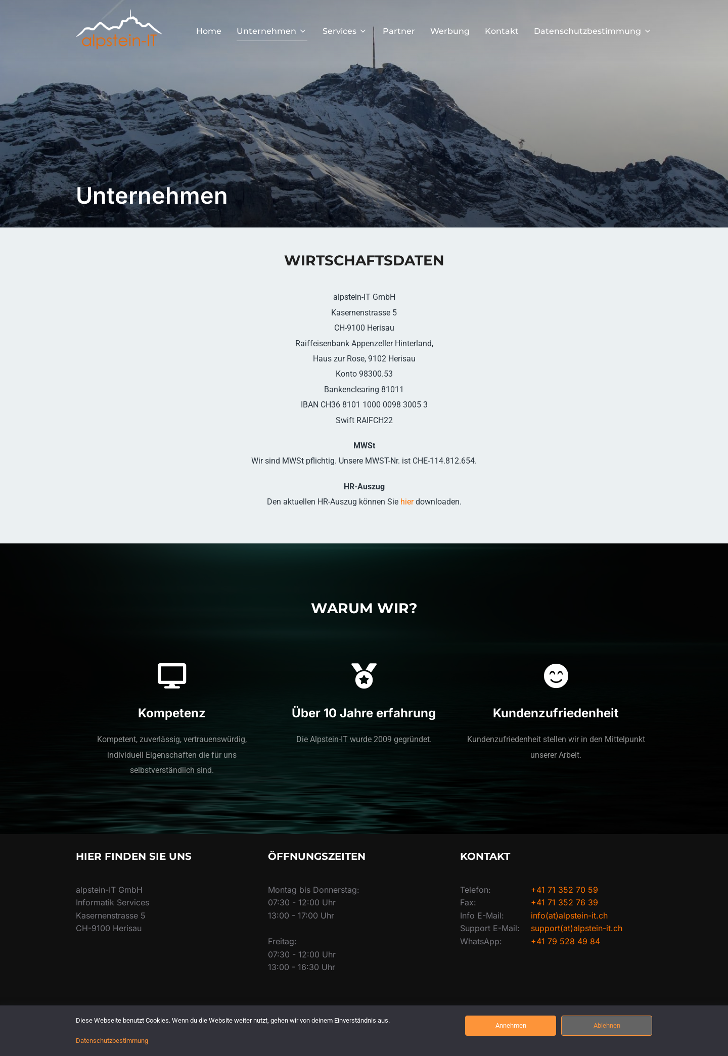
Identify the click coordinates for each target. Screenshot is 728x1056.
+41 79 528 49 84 (565, 941)
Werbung (450, 31)
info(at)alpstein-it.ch (569, 915)
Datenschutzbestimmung (593, 31)
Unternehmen (272, 31)
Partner (399, 31)
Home (208, 31)
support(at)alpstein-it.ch (576, 928)
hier (408, 502)
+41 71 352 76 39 (564, 902)
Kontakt (502, 31)
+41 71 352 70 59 (564, 890)
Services (345, 31)
